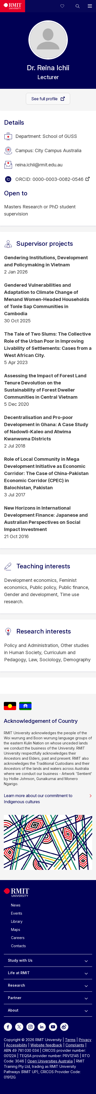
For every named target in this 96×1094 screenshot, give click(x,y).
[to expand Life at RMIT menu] (86, 973)
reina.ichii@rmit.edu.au (38, 164)
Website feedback (46, 1045)
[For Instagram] (30, 1026)
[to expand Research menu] (86, 985)
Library (17, 921)
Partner (15, 998)
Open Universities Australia (50, 1061)
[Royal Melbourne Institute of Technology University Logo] (12, 6)
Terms (70, 1040)
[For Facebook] (8, 1026)
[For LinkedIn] (42, 1026)
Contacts (18, 946)
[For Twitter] (19, 1026)
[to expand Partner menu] (86, 998)
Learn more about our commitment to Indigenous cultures (48, 798)
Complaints (75, 1045)
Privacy (85, 1040)
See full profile (45, 98)
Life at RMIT (19, 973)
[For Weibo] (64, 1026)
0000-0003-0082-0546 (58, 179)
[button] (77, 6)
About (13, 1010)
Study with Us (20, 960)
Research (16, 985)
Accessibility (16, 1045)
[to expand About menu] (86, 1010)
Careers (18, 937)
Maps (15, 929)
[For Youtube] (53, 1026)
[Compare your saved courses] (65, 6)
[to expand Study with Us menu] (86, 960)
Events (16, 913)
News (15, 905)
